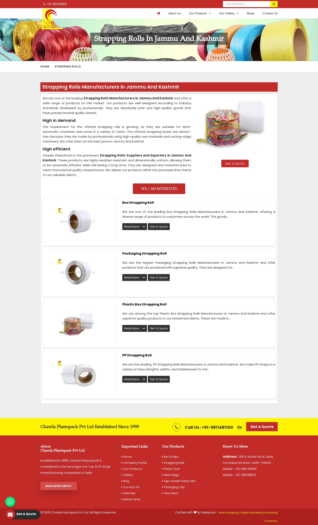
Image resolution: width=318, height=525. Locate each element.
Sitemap (128, 493)
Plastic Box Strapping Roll (144, 304)
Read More (134, 227)
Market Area (130, 499)
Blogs (251, 13)
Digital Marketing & (252, 512)
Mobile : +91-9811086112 (239, 475)
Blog (125, 481)
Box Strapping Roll (138, 202)
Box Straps (170, 457)
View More (170, 493)
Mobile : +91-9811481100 (240, 469)
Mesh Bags (170, 475)
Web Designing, (229, 512)
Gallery (127, 475)
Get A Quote (235, 163)
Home (44, 66)
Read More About (58, 486)
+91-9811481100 (55, 4)
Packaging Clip (173, 487)
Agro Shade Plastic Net (179, 481)
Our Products (200, 13)
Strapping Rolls (173, 463)
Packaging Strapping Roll (144, 253)
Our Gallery (229, 13)
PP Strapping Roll (137, 355)
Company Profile (134, 463)
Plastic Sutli (171, 469)
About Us (174, 13)
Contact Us (270, 13)
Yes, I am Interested (159, 188)
